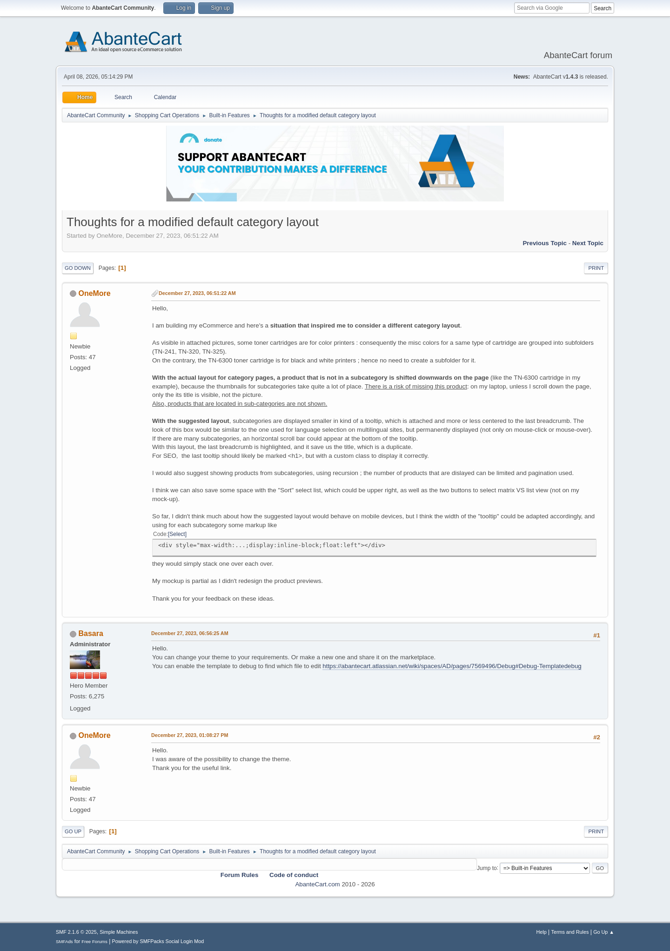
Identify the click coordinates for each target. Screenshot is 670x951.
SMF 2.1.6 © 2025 (76, 932)
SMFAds (64, 941)
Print (596, 268)
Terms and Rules (570, 932)
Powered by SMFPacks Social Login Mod (158, 941)
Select (177, 534)
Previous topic (545, 243)
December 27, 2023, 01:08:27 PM (189, 735)
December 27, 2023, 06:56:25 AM (189, 633)
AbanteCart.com (317, 884)
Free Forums (94, 941)
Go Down (78, 268)
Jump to (487, 867)
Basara (90, 633)
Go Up (73, 831)
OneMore (94, 293)
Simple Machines (119, 932)
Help (541, 932)
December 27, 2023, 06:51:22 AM (197, 293)
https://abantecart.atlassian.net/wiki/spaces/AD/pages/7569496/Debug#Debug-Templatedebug (451, 666)
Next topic (587, 243)
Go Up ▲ (603, 932)
